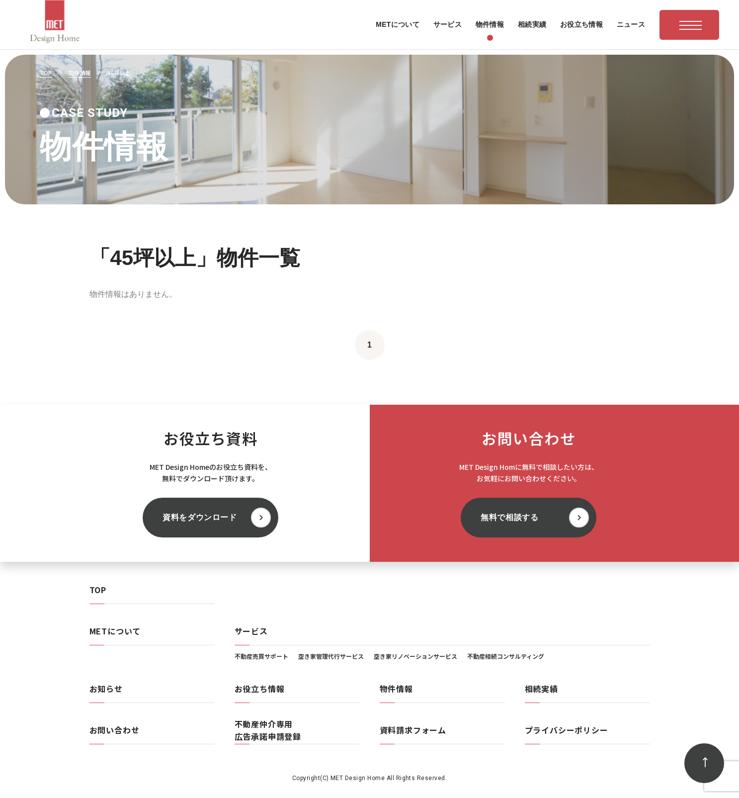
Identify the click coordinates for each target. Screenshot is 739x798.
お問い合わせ (114, 730)
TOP (97, 590)
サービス (251, 631)
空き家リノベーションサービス (415, 656)
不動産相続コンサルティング (505, 656)
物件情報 (396, 689)
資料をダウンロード (200, 517)
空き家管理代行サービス (331, 656)
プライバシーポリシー (566, 730)
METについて (115, 631)
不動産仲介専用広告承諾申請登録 (268, 730)
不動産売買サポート (261, 656)
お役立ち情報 (260, 689)
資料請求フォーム (413, 730)
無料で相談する (509, 517)
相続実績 (541, 689)
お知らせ (106, 689)
